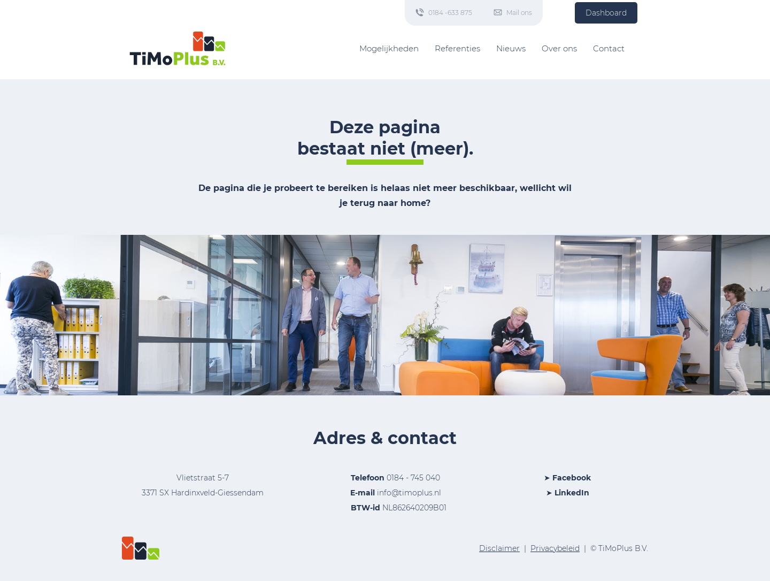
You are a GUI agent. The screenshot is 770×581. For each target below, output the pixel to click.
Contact (609, 48)
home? (415, 203)
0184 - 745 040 (413, 478)
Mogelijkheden (389, 48)
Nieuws (511, 48)
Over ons (559, 48)
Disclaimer (499, 548)
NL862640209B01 (395, 508)
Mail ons (519, 13)
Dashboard (606, 13)
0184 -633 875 (450, 13)
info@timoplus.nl (409, 493)
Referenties (457, 48)
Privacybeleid (555, 548)
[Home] (177, 48)
